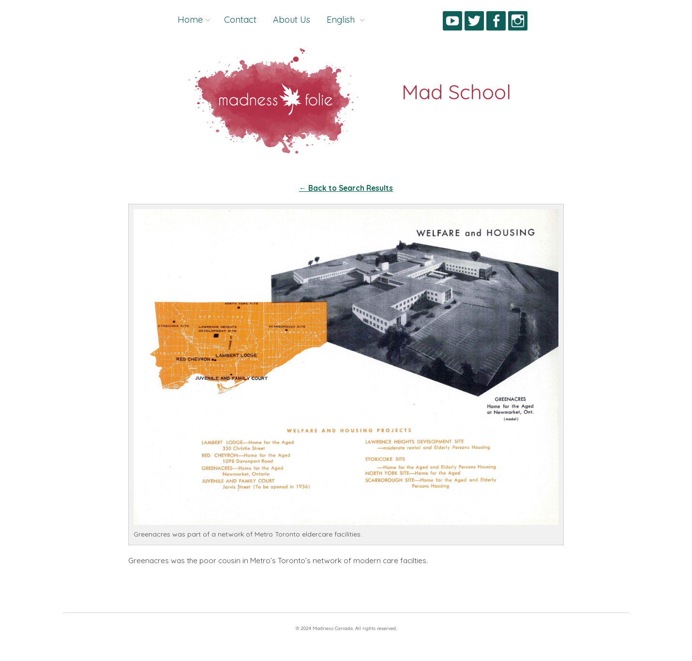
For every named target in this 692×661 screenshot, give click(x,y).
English (342, 19)
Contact (240, 19)
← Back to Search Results (346, 188)
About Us (291, 19)
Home (190, 19)
